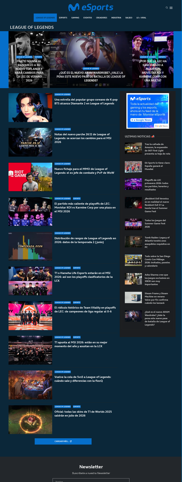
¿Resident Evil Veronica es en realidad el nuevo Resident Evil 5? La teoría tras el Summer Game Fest (157, 205)
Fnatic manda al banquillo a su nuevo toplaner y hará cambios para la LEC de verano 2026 (29, 71)
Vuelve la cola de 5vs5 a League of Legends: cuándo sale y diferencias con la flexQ (82, 379)
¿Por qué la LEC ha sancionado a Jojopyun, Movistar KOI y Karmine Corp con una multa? (153, 71)
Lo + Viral (141, 17)
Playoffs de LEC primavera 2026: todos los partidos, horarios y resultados (156, 184)
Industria (116, 17)
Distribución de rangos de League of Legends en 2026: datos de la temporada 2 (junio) (85, 240)
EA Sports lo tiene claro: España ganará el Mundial (157, 166)
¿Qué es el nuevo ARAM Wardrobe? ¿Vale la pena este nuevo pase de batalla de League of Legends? (91, 76)
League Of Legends (45, 17)
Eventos (87, 17)
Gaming (75, 17)
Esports (63, 17)
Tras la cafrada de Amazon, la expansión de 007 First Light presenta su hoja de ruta (157, 149)
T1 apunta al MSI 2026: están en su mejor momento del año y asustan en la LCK (80, 344)
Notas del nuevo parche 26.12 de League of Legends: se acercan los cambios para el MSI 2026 (82, 138)
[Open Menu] (171, 7)
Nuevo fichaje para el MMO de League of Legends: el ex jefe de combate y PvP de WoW (84, 171)
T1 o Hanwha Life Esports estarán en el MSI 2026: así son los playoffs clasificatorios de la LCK (83, 277)
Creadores (101, 17)
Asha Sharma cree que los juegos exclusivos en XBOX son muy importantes (157, 279)
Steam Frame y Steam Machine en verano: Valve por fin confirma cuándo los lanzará (156, 298)
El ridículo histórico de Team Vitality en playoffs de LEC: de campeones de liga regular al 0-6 (85, 309)
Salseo (128, 17)
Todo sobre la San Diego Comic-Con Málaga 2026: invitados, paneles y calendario (157, 261)
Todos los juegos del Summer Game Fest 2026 (155, 223)
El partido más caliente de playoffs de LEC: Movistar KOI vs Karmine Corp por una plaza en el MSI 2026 (85, 207)
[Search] (166, 8)
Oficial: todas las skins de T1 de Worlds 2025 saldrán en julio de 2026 (83, 413)
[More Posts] (63, 441)
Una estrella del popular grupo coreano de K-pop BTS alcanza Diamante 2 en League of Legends (86, 101)
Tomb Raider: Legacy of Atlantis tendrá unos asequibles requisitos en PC (157, 242)
